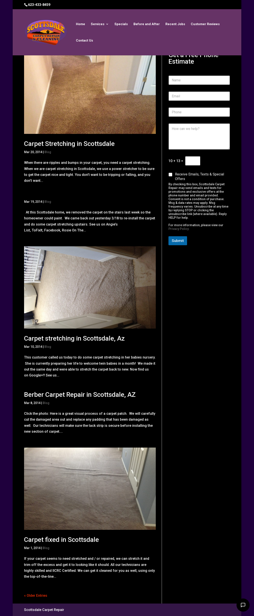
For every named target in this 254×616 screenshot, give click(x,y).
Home (80, 24)
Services (97, 24)
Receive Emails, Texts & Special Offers (199, 176)
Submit (178, 240)
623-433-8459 (39, 5)
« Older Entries (35, 595)
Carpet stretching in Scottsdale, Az (74, 338)
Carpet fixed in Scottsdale (61, 539)
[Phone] (199, 112)
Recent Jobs (175, 24)
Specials (121, 24)
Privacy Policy (178, 229)
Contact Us (84, 40)
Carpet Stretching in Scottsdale (69, 143)
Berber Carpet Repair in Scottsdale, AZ (80, 394)
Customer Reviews (205, 24)
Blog (47, 152)
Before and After (146, 24)
